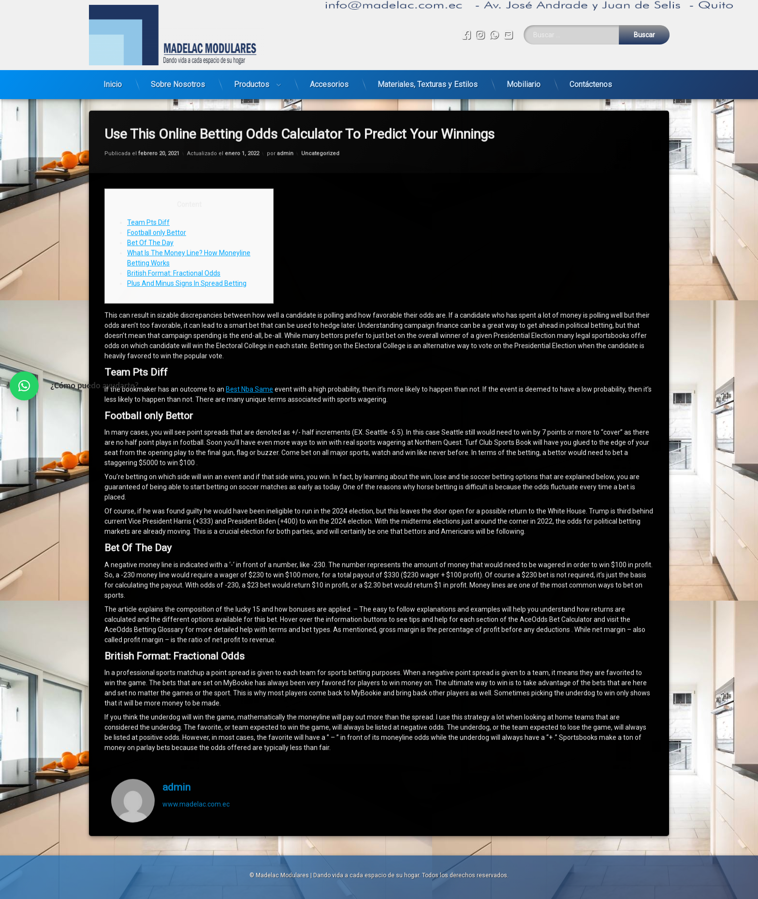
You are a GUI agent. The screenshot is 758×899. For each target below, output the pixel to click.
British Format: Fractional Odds (173, 248)
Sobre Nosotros (178, 81)
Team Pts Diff (148, 198)
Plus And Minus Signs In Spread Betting (187, 259)
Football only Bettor (156, 208)
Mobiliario (523, 81)
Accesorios (329, 81)
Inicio (112, 81)
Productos (251, 81)
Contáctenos (590, 81)
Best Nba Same (249, 364)
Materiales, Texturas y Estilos (428, 81)
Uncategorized (320, 129)
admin (285, 129)
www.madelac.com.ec (196, 779)
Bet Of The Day (150, 218)
